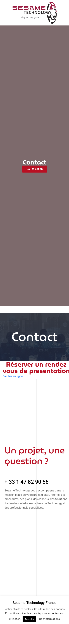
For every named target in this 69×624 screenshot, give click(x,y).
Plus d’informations (48, 619)
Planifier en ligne (12, 376)
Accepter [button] (29, 619)
